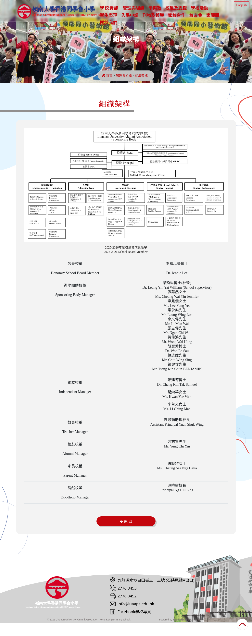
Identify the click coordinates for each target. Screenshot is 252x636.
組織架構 (142, 75)
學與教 (156, 11)
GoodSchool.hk (196, 633)
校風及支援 (177, 11)
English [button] (241, 5)
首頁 (107, 75)
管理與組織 (135, 11)
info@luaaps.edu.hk (136, 617)
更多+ (219, 11)
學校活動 (200, 11)
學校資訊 (110, 11)
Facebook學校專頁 (134, 625)
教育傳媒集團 (180, 633)
